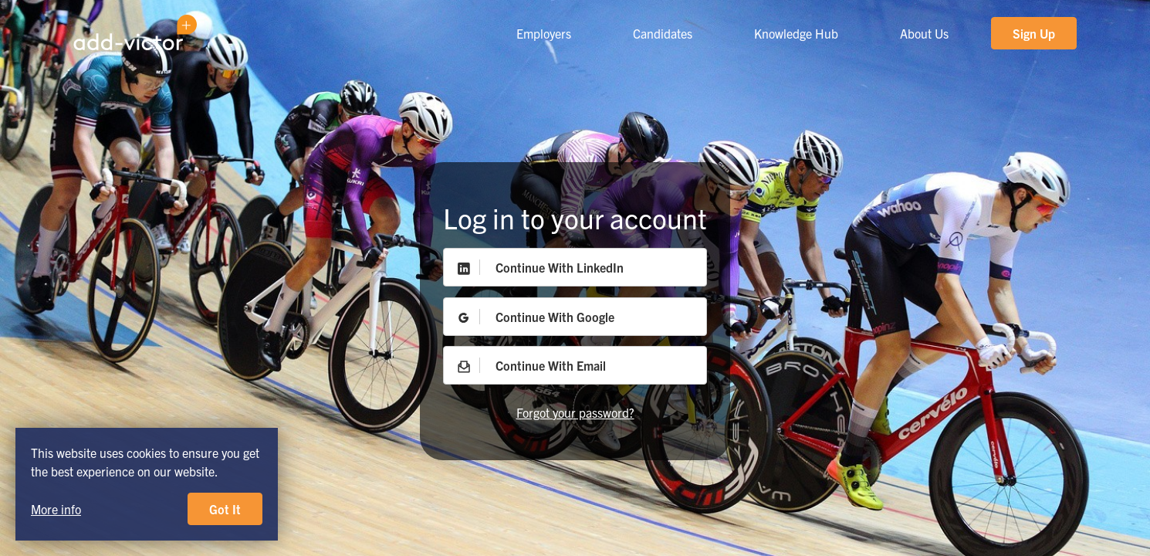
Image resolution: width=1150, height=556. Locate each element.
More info (56, 509)
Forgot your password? (575, 412)
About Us (924, 33)
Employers (543, 33)
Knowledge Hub (796, 33)
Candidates (662, 33)
